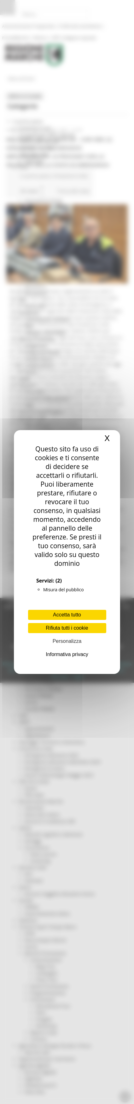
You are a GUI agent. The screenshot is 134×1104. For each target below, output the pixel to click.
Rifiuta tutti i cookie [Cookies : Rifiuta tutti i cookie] (67, 628)
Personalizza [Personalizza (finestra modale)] (67, 641)
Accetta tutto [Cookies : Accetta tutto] (67, 614)
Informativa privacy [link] (67, 654)
